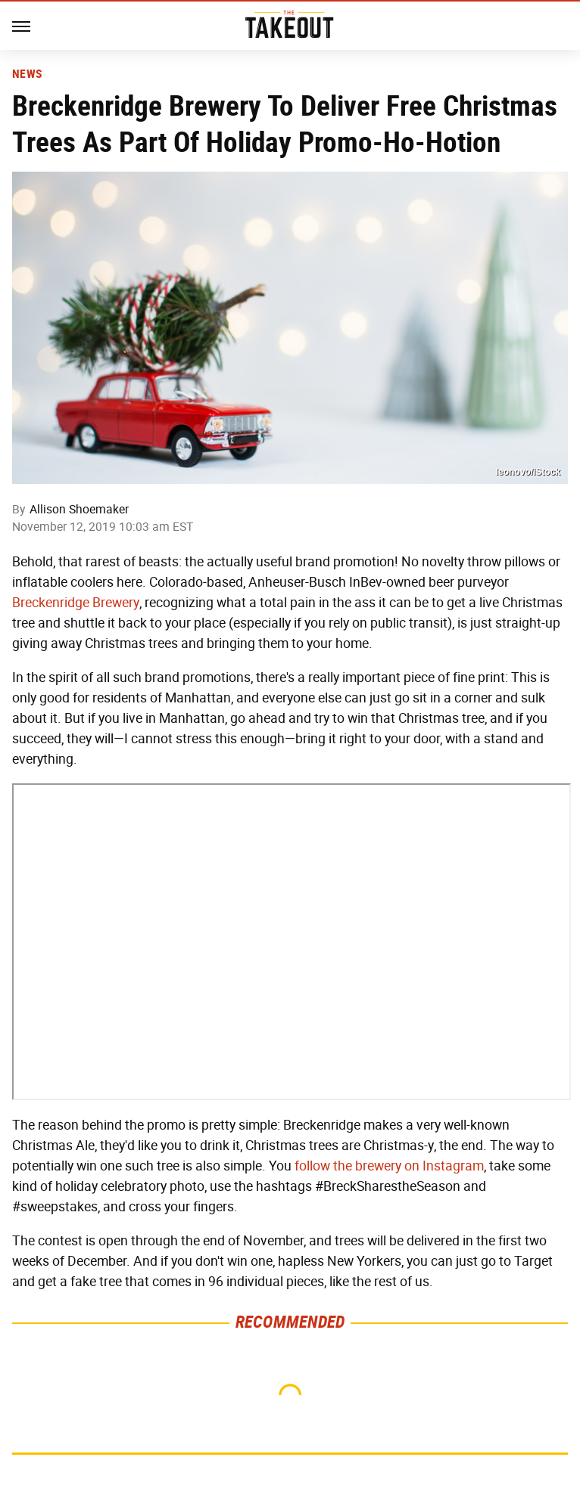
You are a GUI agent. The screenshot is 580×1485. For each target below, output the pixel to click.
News (27, 74)
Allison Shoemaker (79, 509)
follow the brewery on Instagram (389, 1166)
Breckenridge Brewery (75, 602)
